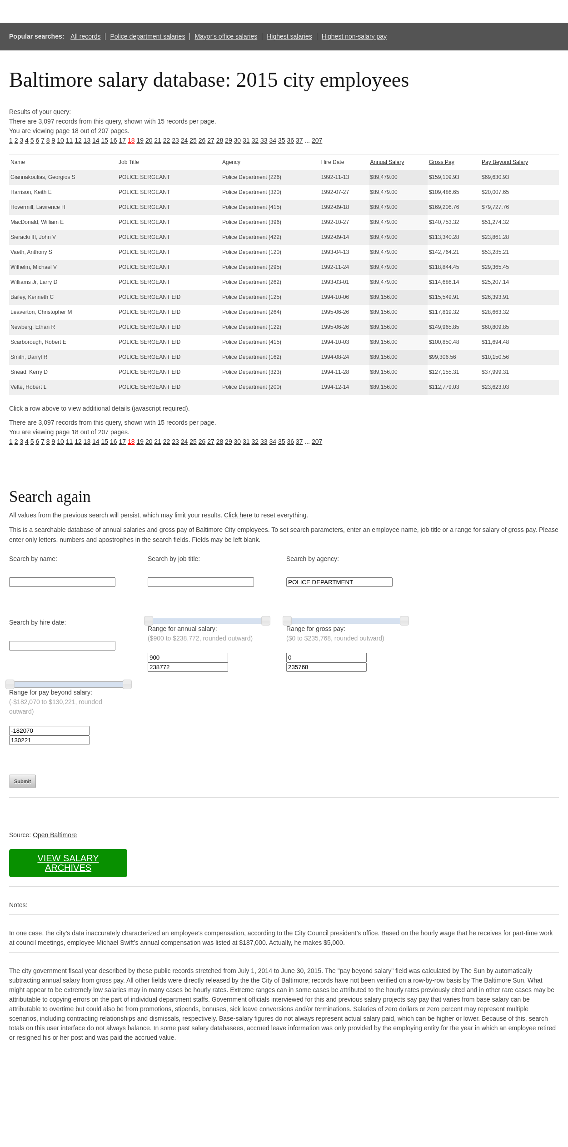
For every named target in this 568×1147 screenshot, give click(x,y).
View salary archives (68, 863)
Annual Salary (387, 162)
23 (175, 140)
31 (246, 140)
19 (140, 140)
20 (149, 140)
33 (264, 140)
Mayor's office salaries (225, 36)
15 (105, 140)
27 (210, 140)
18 (131, 140)
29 (228, 140)
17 (122, 140)
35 (281, 140)
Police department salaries (147, 36)
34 (272, 140)
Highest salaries (289, 36)
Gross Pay (441, 162)
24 (184, 140)
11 (69, 140)
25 (193, 140)
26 (202, 140)
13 (87, 140)
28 (220, 140)
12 (78, 140)
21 (157, 140)
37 (299, 140)
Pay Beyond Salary (505, 162)
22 (166, 140)
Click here (238, 515)
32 (255, 140)
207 (317, 140)
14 (96, 140)
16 (113, 140)
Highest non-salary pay (354, 36)
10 (60, 140)
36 (290, 140)
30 (237, 140)
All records (85, 36)
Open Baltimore (55, 835)
